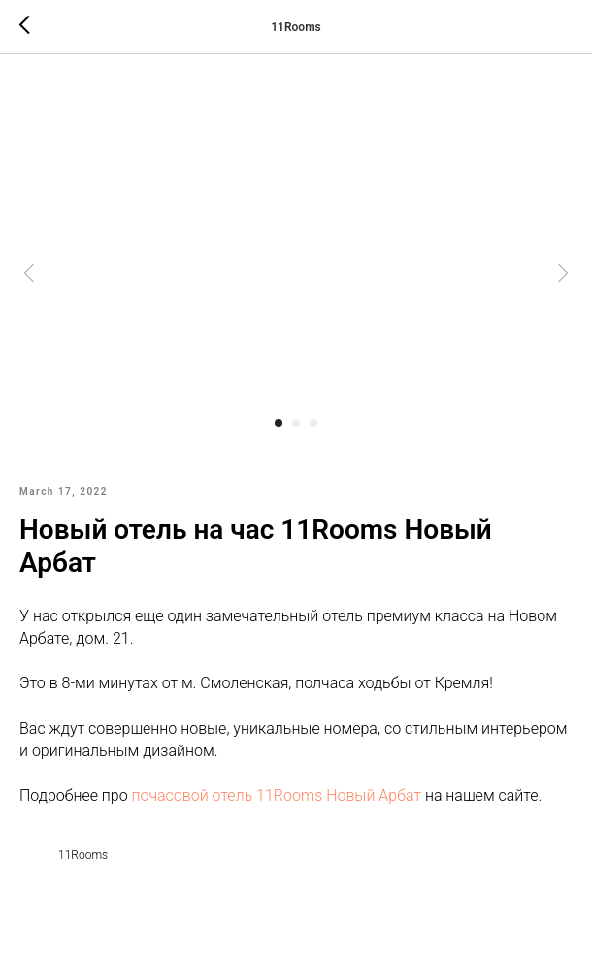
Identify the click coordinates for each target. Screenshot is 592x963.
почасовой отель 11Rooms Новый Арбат (276, 795)
